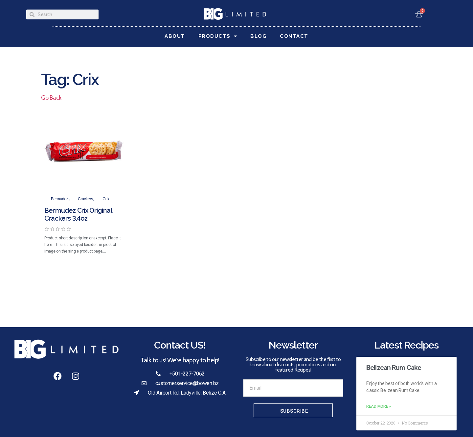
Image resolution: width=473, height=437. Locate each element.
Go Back (51, 97)
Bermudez (59, 199)
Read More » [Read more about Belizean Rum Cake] (378, 406)
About (175, 36)
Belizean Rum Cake (393, 368)
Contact (294, 36)
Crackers (85, 199)
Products (217, 36)
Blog (258, 36)
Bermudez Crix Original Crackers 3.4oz (78, 214)
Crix (105, 199)
